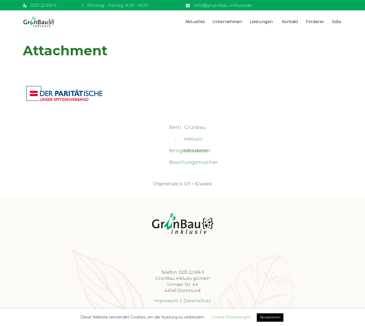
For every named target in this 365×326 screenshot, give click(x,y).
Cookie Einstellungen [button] (230, 317)
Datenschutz (197, 301)
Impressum (166, 301)
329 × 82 (191, 184)
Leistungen (261, 21)
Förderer (315, 21)
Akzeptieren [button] (270, 317)
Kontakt (290, 21)
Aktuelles (195, 21)
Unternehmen (227, 21)
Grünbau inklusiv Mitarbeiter (190, 128)
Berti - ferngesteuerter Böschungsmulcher (175, 128)
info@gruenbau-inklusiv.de (223, 5)
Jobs (336, 21)
